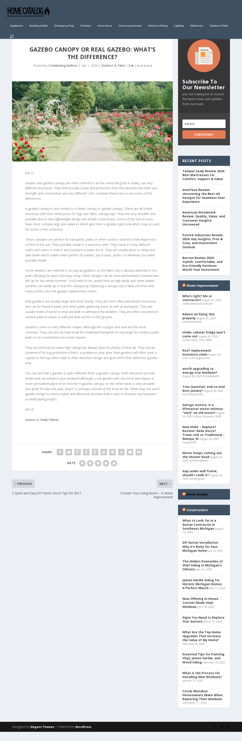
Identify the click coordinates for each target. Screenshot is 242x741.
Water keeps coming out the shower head (202, 463)
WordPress (83, 735)
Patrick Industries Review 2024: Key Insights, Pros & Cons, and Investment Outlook (202, 249)
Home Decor (104, 19)
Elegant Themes (42, 735)
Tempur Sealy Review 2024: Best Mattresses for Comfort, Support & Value (203, 183)
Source (30, 428)
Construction (197, 518)
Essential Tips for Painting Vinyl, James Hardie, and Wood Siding (203, 666)
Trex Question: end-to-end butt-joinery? (203, 397)
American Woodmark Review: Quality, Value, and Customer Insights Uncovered (203, 227)
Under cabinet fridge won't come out (203, 342)
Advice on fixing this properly (198, 324)
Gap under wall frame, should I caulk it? (199, 481)
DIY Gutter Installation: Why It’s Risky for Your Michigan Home (200, 555)
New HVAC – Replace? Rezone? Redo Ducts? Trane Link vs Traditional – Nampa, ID (203, 441)
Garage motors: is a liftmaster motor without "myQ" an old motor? (202, 417)
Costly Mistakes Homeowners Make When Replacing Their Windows (202, 703)
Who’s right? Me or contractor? (197, 306)
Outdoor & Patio (218, 19)
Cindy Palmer (49, 428)
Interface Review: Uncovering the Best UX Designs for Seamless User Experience (203, 204)
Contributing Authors (63, 73)
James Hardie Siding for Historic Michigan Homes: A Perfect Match (202, 592)
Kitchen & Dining (158, 19)
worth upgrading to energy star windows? (199, 379)
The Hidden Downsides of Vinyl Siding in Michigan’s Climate (202, 573)
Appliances (16, 19)
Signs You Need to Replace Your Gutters (203, 627)
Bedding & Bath (38, 19)
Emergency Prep (64, 19)
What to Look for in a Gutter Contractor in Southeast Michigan (199, 533)
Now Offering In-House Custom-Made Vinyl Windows (200, 611)
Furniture (85, 19)
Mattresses (196, 19)
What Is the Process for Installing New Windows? (202, 683)
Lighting (179, 19)
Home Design (197, 502)
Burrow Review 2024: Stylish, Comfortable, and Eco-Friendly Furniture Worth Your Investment (202, 272)
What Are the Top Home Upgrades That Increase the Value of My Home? (201, 644)
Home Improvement (129, 19)
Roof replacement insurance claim (196, 360)
